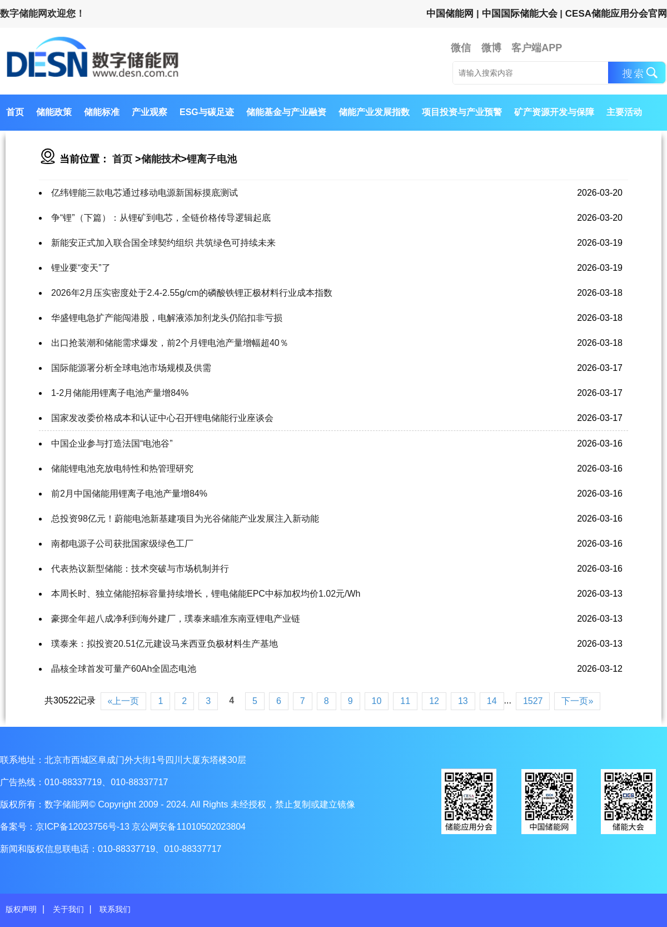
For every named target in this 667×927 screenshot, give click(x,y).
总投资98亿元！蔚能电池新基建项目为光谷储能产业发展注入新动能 (185, 518)
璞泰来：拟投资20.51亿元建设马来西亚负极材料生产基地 (164, 643)
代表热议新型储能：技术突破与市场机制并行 (140, 568)
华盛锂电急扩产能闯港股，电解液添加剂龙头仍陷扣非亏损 (166, 318)
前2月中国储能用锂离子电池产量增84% (129, 493)
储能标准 (102, 112)
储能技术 (161, 159)
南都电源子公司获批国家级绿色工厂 (122, 543)
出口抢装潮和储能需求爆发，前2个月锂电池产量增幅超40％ (169, 343)
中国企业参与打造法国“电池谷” (112, 443)
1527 (533, 701)
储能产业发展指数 (374, 112)
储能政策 (54, 112)
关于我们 (68, 909)
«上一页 (124, 701)
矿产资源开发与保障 (554, 112)
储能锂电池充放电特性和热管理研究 (122, 468)
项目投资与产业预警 (462, 112)
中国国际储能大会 (520, 13)
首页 (15, 112)
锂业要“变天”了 (81, 267)
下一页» (577, 701)
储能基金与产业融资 (286, 112)
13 (463, 701)
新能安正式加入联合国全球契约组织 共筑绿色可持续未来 (163, 242)
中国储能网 (450, 13)
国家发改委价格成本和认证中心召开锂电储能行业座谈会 (162, 418)
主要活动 (624, 112)
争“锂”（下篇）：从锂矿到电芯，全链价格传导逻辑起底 (161, 217)
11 (405, 701)
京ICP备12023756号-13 (84, 826)
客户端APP (536, 47)
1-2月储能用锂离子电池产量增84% (119, 393)
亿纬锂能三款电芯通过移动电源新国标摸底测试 (144, 192)
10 (377, 701)
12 (434, 701)
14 (492, 701)
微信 (461, 47)
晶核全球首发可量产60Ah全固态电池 (123, 668)
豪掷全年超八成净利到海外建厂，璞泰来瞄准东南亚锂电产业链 (175, 618)
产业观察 (149, 112)
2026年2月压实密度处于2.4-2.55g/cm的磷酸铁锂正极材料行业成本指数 (191, 293)
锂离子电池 (212, 159)
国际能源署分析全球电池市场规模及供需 (131, 368)
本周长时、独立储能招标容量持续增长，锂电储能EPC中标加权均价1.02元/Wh (205, 593)
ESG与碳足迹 (207, 112)
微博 (491, 47)
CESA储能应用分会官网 (616, 13)
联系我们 (115, 909)
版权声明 (21, 909)
